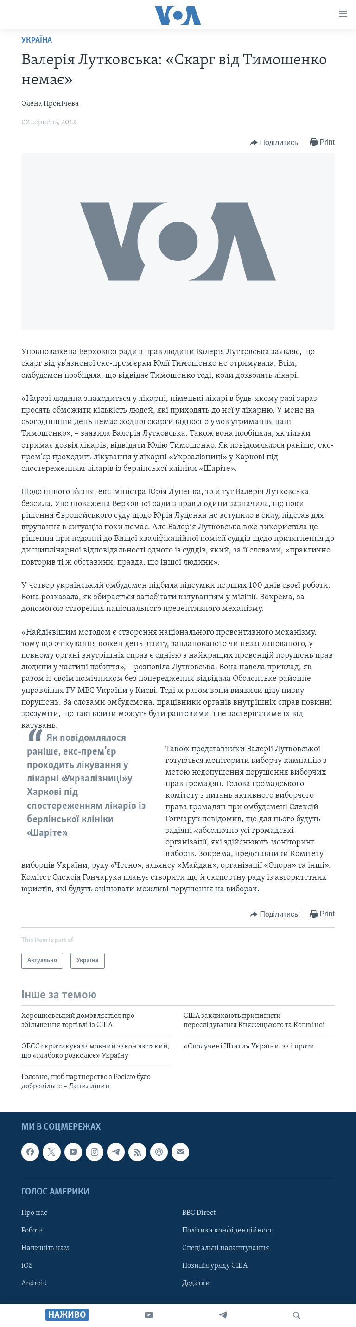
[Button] (274, 143)
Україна (36, 40)
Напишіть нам (45, 1248)
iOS (27, 1266)
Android (34, 1283)
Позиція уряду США (215, 1266)
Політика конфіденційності (228, 1230)
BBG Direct (199, 1213)
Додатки (196, 1283)
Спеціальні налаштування (225, 1248)
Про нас (34, 1213)
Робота (32, 1230)
